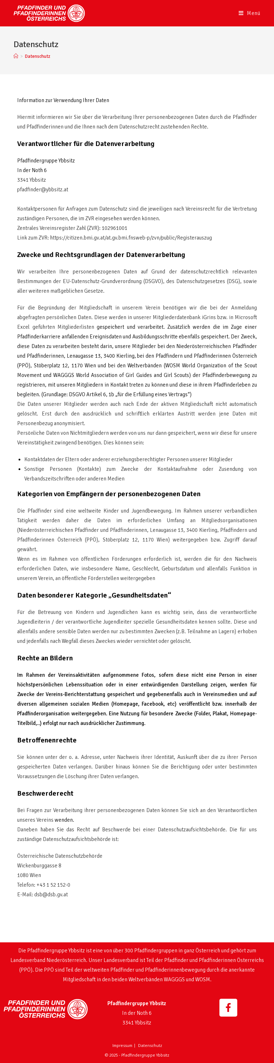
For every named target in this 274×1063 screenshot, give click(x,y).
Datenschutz (150, 1045)
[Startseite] (16, 56)
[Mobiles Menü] (249, 13)
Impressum (122, 1045)
